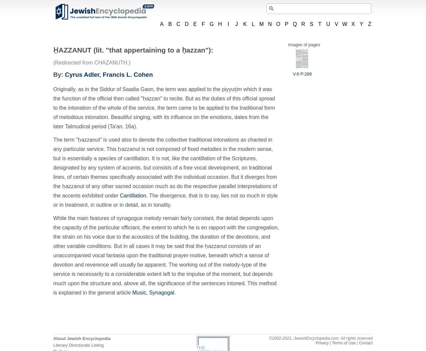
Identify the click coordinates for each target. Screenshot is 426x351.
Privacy (322, 343)
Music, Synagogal (153, 292)
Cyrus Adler (82, 74)
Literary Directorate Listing (78, 345)
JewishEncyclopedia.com (104, 11)
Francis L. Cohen (128, 74)
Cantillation (133, 195)
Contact (366, 343)
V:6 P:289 (302, 71)
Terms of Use (343, 343)
